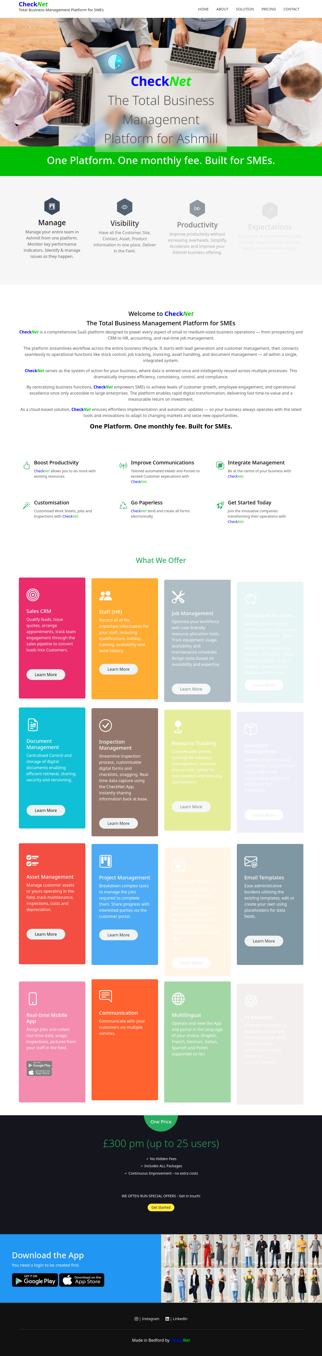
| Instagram (147, 1318)
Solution (245, 9)
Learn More (46, 679)
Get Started (161, 1207)
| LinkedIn (176, 1318)
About (222, 9)
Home (203, 9)
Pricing (269, 9)
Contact (291, 9)
